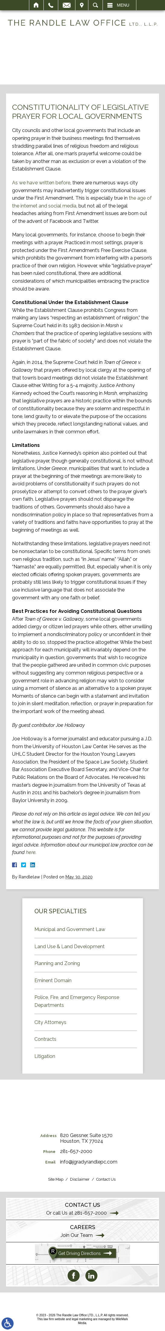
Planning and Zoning (57, 963)
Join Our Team (77, 1235)
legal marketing (82, 1319)
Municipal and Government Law (69, 929)
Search (95, 5)
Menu (123, 5)
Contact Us (106, 1179)
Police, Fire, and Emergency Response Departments (76, 1001)
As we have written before (41, 183)
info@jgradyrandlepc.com (88, 1162)
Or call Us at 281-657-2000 (76, 1213)
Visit (81, 5)
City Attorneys (50, 1022)
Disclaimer (80, 1179)
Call (51, 5)
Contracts (45, 1039)
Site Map (55, 1179)
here (31, 852)
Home (36, 5)
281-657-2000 (76, 1151)
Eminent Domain (52, 980)
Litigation (44, 1056)
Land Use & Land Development (69, 946)
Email (66, 5)
